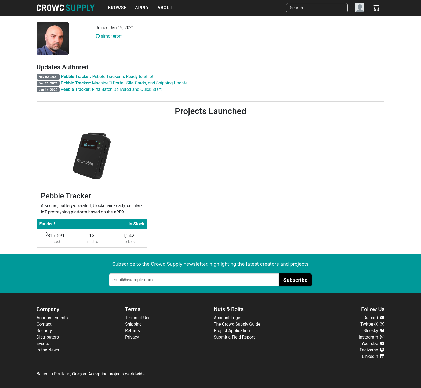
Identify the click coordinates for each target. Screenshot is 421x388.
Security (44, 330)
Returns (132, 330)
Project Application (232, 330)
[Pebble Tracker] (92, 186)
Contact (44, 324)
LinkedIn (373, 356)
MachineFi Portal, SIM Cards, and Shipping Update (124, 83)
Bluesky (373, 330)
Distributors (48, 337)
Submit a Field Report (234, 337)
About (165, 7)
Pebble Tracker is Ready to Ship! (107, 76)
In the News (48, 350)
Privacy (132, 337)
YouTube (372, 343)
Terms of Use (138, 317)
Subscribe (295, 280)
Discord (374, 317)
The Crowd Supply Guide (237, 324)
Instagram (371, 337)
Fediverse (372, 350)
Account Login (227, 317)
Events (43, 343)
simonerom (109, 36)
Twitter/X (372, 324)
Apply (142, 7)
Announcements (52, 317)
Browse (117, 7)
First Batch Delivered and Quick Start (111, 89)
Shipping (133, 324)
